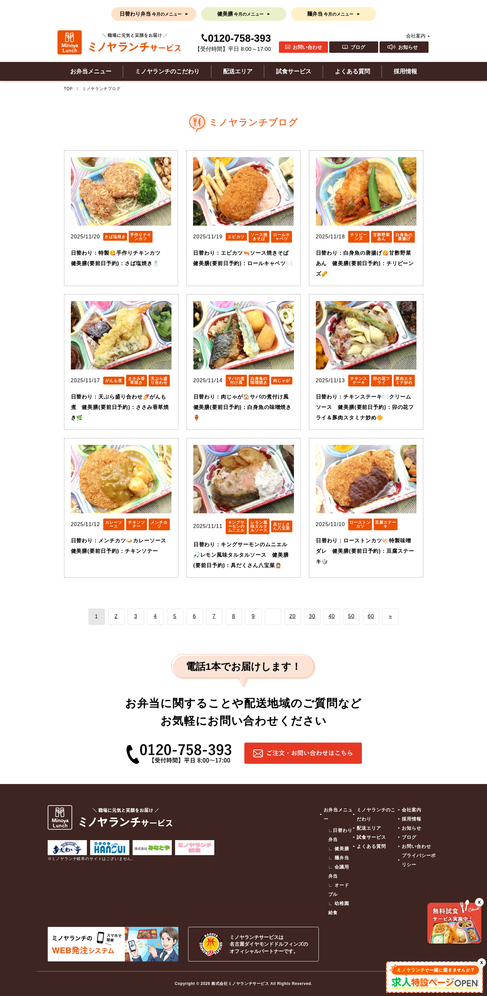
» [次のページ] (390, 616)
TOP (68, 89)
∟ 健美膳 (338, 848)
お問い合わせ (307, 47)
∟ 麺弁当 (338, 857)
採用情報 (405, 71)
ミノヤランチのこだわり (167, 71)
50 (351, 616)
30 (312, 616)
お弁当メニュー (90, 71)
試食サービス (293, 71)
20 (292, 616)
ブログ (357, 47)
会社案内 (416, 35)
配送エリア (237, 71)
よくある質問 (352, 71)
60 (371, 616)
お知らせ (408, 47)
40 (332, 616)
